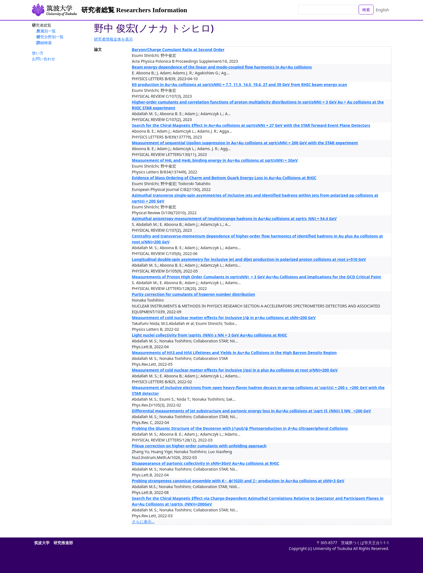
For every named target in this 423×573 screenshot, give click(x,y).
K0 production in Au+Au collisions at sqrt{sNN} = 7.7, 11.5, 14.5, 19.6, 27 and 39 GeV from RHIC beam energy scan (239, 84)
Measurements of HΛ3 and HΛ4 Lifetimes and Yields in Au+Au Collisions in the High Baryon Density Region (234, 352)
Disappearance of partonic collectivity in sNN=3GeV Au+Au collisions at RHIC (205, 463)
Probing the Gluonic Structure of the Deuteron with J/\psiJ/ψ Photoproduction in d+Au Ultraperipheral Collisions (240, 428)
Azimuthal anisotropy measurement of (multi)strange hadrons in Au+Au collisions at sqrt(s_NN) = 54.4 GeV (234, 218)
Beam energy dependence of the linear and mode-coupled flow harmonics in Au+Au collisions (222, 67)
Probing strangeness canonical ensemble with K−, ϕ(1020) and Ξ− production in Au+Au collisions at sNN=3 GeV (238, 480)
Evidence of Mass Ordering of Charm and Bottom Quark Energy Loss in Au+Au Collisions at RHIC (224, 177)
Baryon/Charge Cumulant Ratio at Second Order (178, 49)
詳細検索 (44, 42)
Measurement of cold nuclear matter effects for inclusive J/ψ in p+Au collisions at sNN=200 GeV (224, 317)
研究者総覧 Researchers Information (134, 10)
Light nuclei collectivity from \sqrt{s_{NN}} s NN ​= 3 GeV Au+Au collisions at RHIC (209, 335)
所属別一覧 (46, 31)
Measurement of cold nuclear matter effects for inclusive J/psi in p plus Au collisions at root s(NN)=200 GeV (235, 370)
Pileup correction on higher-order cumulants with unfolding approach (199, 445)
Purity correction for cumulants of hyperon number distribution (193, 294)
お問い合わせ (43, 58)
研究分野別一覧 (50, 36)
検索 (366, 9)
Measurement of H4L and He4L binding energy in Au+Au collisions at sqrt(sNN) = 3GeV (215, 160)
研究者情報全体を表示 (113, 39)
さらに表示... (143, 521)
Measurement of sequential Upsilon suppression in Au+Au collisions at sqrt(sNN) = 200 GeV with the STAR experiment (245, 142)
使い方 (38, 52)
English (382, 9)
